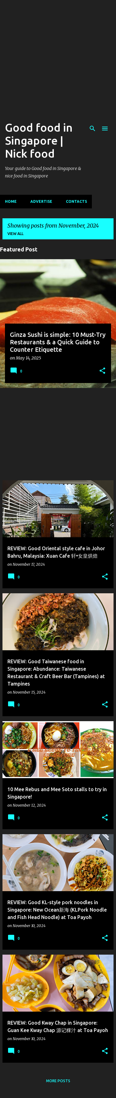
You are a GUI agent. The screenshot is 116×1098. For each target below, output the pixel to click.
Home (11, 201)
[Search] (92, 128)
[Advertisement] (58, 58)
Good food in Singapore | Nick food (39, 140)
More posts (58, 1081)
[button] (102, 371)
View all (15, 234)
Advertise (41, 201)
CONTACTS (76, 201)
